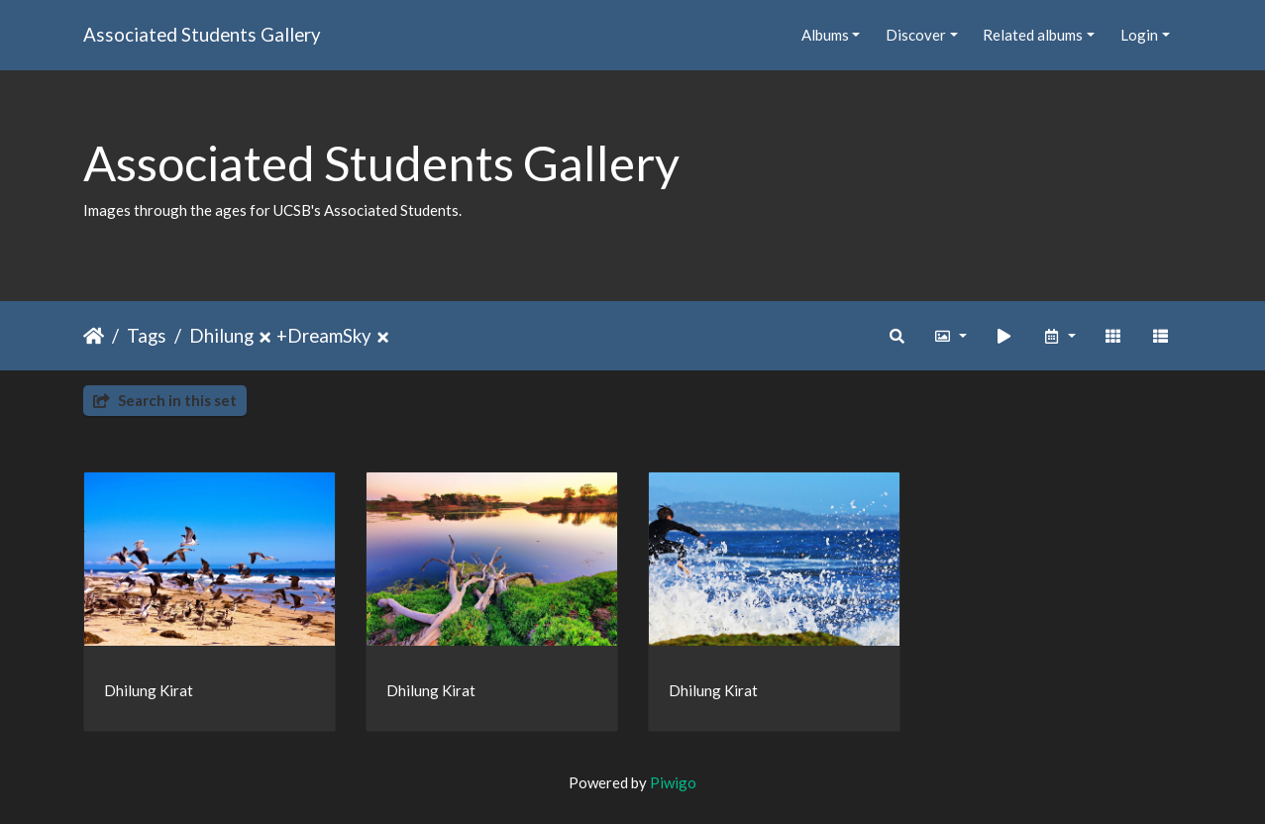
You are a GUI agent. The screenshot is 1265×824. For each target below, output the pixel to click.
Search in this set (165, 400)
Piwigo (673, 782)
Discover (916, 35)
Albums (825, 35)
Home (93, 336)
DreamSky (329, 335)
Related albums (1033, 35)
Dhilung (221, 335)
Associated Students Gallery (202, 34)
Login (1139, 35)
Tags (146, 335)
